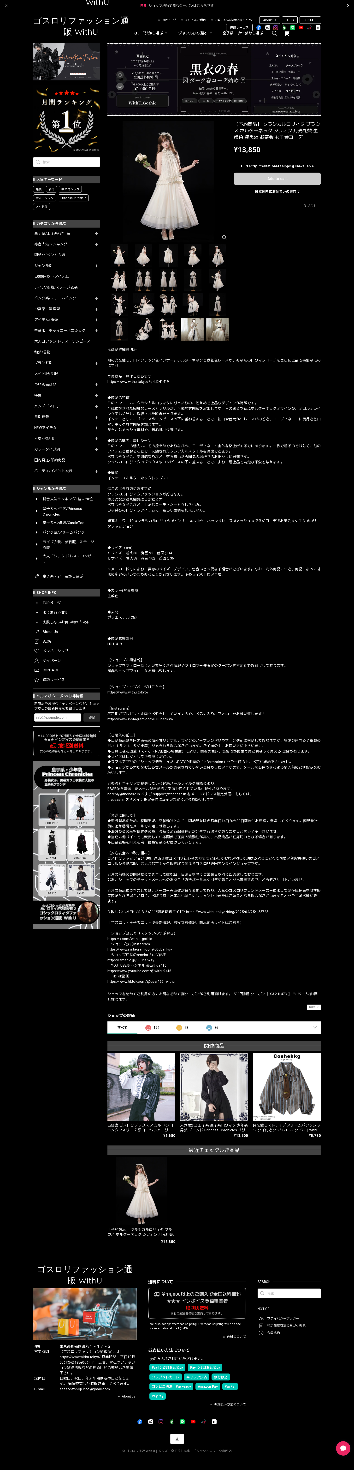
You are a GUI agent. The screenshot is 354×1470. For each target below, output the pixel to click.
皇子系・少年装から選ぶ (243, 33)
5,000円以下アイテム (51, 277)
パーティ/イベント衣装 (53, 471)
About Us (269, 20)
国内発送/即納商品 (49, 460)
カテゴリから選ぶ (151, 33)
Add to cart (277, 178)
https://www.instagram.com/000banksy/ (140, 719)
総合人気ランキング (50, 244)
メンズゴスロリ (47, 406)
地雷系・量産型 (47, 309)
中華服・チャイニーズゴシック (60, 331)
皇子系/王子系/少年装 (52, 233)
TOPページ (168, 20)
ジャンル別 (43, 266)
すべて (122, 1028)
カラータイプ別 (47, 449)
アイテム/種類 (46, 320)
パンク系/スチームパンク (55, 298)
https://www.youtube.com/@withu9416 (139, 971)
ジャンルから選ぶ (195, 33)
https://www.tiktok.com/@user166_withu (141, 981)
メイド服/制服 (46, 374)
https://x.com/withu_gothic (129, 939)
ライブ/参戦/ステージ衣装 (56, 287)
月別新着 (41, 417)
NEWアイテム (45, 428)
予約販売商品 (45, 385)
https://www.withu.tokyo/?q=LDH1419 (138, 382)
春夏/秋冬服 (44, 439)
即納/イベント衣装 (49, 255)
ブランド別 (43, 363)
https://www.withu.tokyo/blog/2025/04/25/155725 (227, 912)
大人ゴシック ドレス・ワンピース (62, 341)
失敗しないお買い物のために (234, 20)
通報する (313, 1007)
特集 (38, 395)
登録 (91, 717)
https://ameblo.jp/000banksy (130, 960)
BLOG (290, 20)
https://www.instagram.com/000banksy (139, 949)
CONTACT (310, 20)
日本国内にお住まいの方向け (277, 191)
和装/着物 (42, 352)
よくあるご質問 (195, 20)
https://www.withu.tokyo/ (127, 692)
